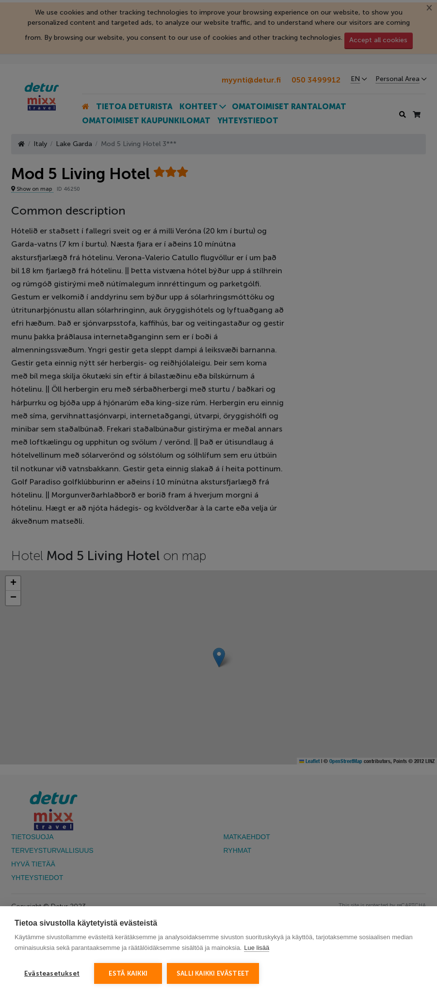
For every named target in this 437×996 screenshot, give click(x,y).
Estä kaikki (128, 973)
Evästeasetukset (52, 973)
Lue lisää (256, 947)
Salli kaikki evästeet (213, 973)
